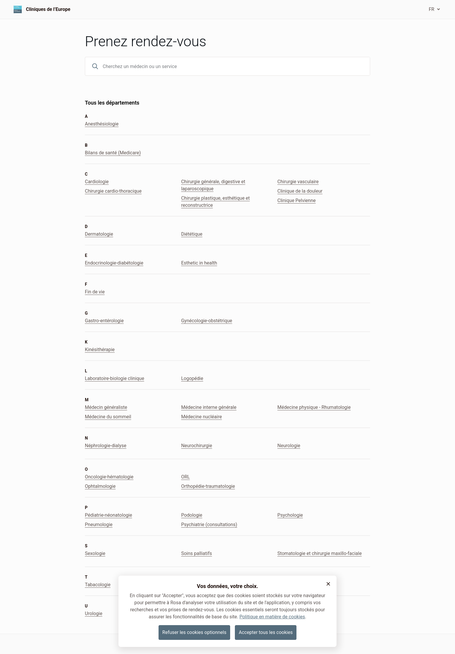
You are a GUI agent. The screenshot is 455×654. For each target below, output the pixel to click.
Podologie (191, 515)
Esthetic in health (199, 263)
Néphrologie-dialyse (105, 445)
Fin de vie (95, 292)
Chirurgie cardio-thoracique (113, 191)
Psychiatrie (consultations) (209, 524)
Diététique (191, 234)
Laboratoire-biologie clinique (114, 378)
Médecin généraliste (106, 407)
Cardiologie (97, 181)
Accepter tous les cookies (266, 632)
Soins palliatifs (196, 553)
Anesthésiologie (101, 124)
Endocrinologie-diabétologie (114, 263)
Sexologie (95, 553)
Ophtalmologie (100, 486)
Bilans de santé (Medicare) (113, 153)
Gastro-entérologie (104, 320)
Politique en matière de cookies (272, 617)
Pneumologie (99, 524)
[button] (328, 583)
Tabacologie (98, 584)
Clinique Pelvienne (296, 200)
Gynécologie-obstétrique (206, 320)
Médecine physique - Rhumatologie (314, 407)
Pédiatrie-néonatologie (108, 515)
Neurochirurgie (196, 445)
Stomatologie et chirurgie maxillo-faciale (319, 553)
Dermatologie (99, 234)
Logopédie (192, 378)
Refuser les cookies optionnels (194, 632)
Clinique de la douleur (299, 191)
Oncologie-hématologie (109, 477)
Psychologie (290, 515)
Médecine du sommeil (108, 417)
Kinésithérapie (100, 349)
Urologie (93, 613)
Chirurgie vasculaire (298, 181)
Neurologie (288, 445)
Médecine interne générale (209, 407)
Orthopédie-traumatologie (208, 486)
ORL (185, 477)
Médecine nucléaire (201, 417)
